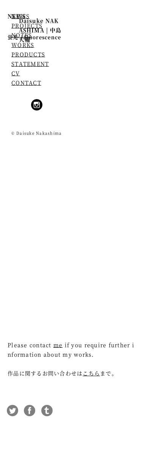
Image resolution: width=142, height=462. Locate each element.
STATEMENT (30, 63)
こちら (91, 373)
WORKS (22, 44)
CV (15, 73)
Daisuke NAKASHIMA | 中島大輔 (40, 30)
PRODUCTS (28, 54)
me (58, 344)
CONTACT (26, 82)
